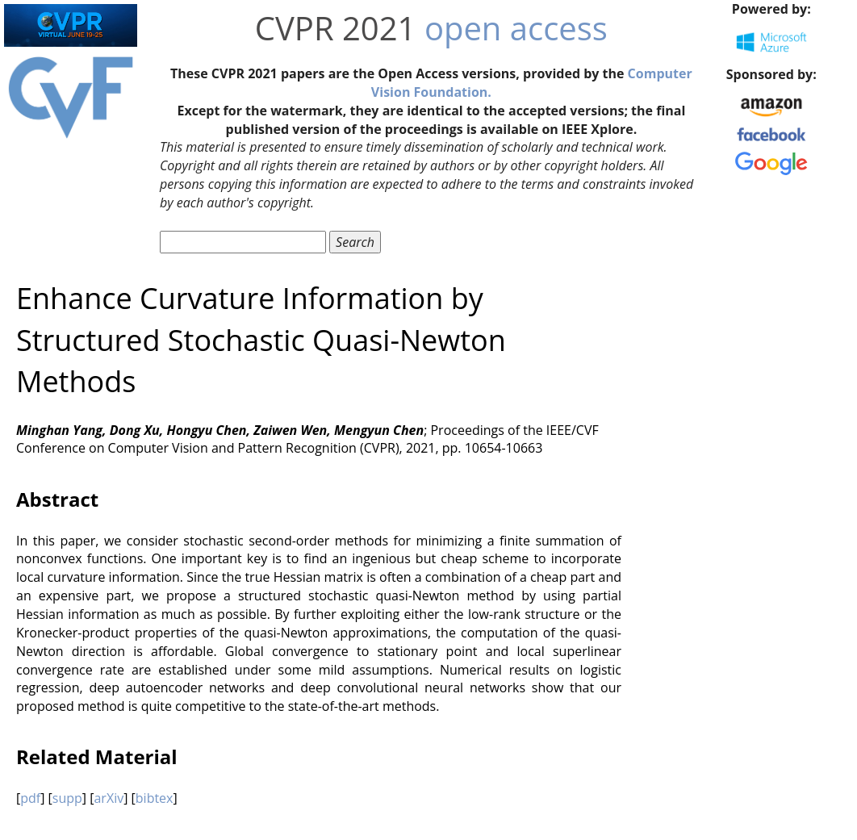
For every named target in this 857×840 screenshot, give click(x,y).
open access (516, 28)
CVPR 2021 (335, 28)
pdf (30, 798)
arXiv (108, 798)
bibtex (154, 798)
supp (67, 798)
